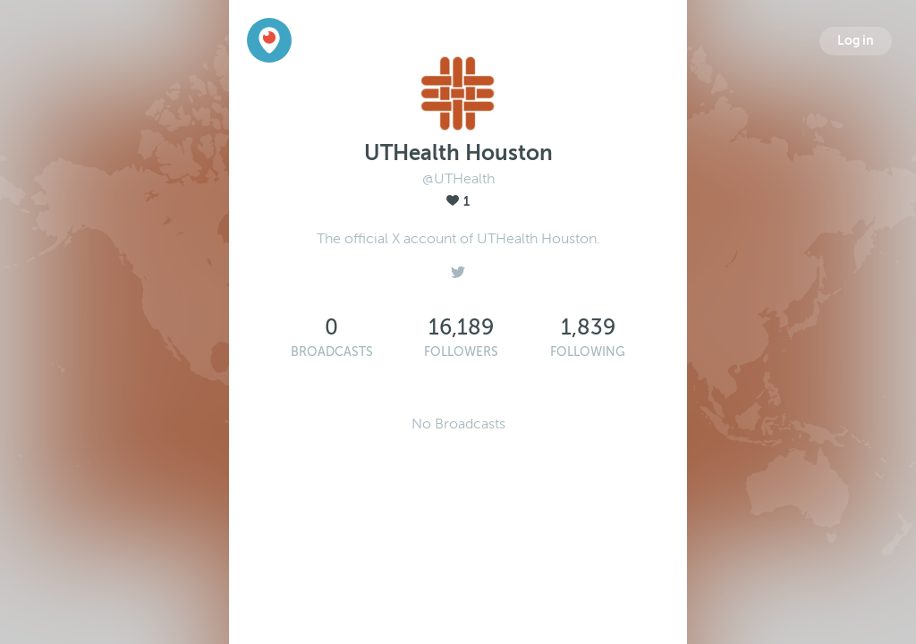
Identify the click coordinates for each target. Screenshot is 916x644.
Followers (461, 352)
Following (587, 352)
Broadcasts (332, 352)
